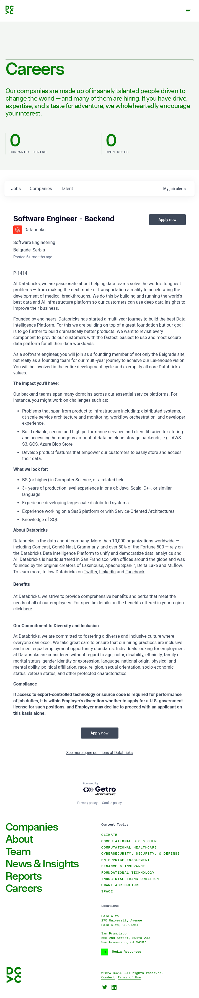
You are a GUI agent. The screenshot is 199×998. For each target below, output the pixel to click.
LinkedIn (107, 571)
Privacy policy (87, 803)
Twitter (90, 571)
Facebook (134, 571)
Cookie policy (112, 803)
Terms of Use (129, 977)
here (28, 608)
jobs (16, 188)
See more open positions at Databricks (99, 752)
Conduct (108, 977)
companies (41, 188)
